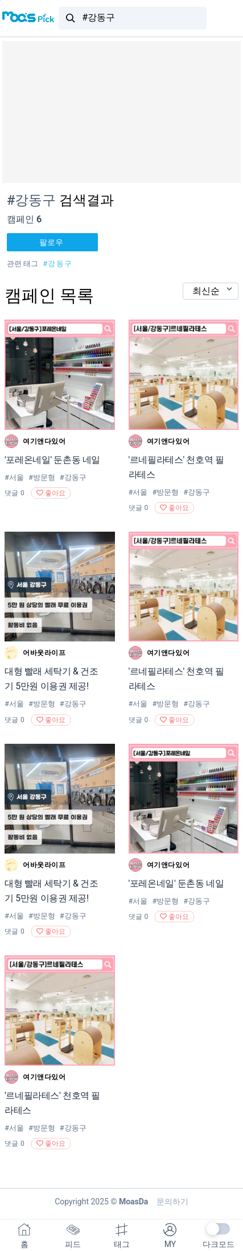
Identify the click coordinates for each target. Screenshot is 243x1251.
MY (169, 1236)
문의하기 (170, 1201)
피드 (73, 1236)
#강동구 (57, 263)
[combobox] (133, 18)
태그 (122, 1236)
